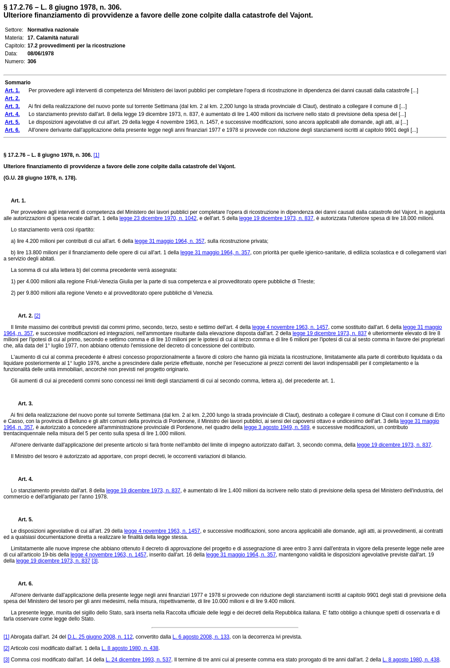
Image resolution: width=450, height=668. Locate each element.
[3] (95, 561)
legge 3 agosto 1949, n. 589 (276, 427)
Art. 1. (18, 201)
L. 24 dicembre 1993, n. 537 (138, 660)
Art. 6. (22, 584)
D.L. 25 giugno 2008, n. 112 (100, 637)
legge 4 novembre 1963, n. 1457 (290, 327)
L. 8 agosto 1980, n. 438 (130, 648)
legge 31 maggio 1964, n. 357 (169, 241)
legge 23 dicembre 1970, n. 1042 (158, 218)
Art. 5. (22, 519)
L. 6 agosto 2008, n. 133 (201, 637)
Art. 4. (22, 479)
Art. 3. (22, 404)
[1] (96, 155)
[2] (37, 316)
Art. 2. (22, 316)
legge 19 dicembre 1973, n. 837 (276, 218)
